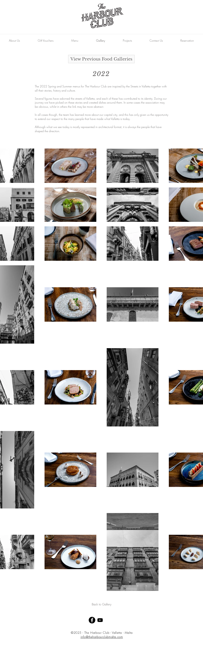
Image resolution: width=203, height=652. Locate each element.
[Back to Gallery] (101, 604)
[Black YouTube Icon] (100, 620)
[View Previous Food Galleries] (101, 59)
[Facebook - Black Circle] (92, 620)
